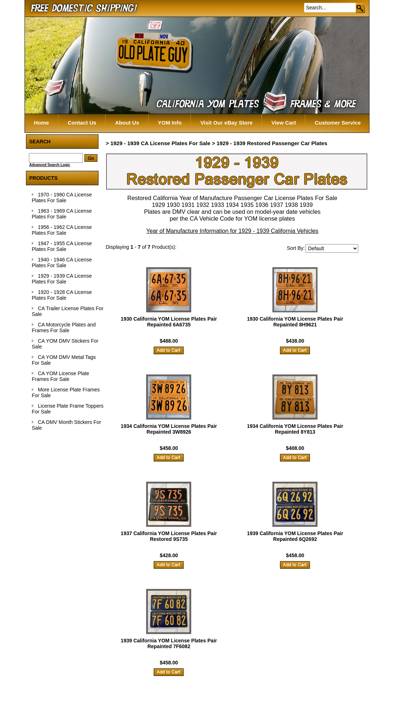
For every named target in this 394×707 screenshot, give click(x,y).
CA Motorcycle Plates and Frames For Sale (64, 327)
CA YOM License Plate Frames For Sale (60, 376)
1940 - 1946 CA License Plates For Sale (62, 262)
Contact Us (82, 123)
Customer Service (338, 123)
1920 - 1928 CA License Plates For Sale (62, 295)
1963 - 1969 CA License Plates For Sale (62, 214)
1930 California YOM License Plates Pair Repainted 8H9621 (295, 322)
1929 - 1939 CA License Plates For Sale (62, 279)
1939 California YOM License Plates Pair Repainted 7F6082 (169, 643)
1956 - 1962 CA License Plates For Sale (62, 230)
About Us (127, 123)
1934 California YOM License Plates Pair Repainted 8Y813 (295, 429)
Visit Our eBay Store (226, 123)
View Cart (283, 123)
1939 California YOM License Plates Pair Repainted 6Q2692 (295, 536)
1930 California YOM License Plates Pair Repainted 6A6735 (169, 322)
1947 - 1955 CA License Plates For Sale (62, 246)
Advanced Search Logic (49, 165)
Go (360, 8)
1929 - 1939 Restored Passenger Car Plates (271, 143)
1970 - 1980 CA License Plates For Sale (62, 197)
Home (41, 123)
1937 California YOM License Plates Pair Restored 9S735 (169, 536)
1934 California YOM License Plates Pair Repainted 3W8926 (169, 429)
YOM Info (170, 123)
